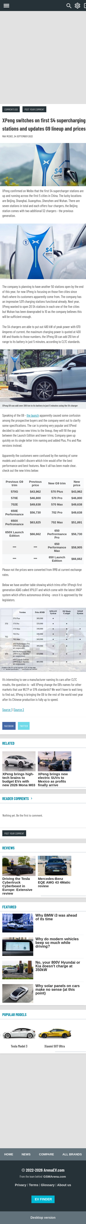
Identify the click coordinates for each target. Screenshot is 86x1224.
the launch (33, 415)
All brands (72, 1154)
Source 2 (19, 709)
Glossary (48, 1185)
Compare (46, 1154)
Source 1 (7, 709)
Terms (33, 1185)
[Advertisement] (43, 57)
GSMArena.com (54, 1176)
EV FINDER (43, 1199)
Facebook (9, 725)
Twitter (24, 725)
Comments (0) (11, 109)
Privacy (20, 1185)
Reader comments (17, 798)
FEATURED (9, 906)
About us (64, 1185)
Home (8, 1154)
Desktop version (43, 1217)
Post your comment (34, 109)
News (26, 1154)
